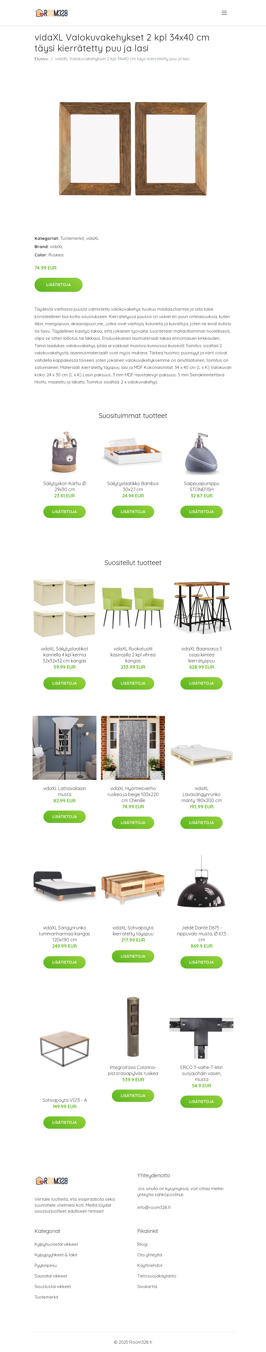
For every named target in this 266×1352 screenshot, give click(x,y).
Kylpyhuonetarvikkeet (56, 1244)
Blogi (142, 1244)
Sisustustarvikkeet (53, 1286)
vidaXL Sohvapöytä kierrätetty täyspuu (133, 931)
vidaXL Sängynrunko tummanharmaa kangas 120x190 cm (64, 934)
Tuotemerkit (72, 238)
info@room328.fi (154, 1207)
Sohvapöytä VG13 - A (65, 1100)
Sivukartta (147, 1286)
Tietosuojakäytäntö (156, 1276)
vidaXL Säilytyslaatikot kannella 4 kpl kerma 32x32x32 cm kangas (64, 655)
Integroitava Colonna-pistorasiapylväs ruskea (133, 1070)
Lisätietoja (58, 284)
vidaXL (92, 238)
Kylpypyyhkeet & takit (56, 1254)
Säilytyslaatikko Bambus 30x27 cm (133, 486)
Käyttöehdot (149, 1265)
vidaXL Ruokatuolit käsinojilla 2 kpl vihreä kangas (133, 655)
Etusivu (41, 58)
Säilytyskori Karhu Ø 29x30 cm (64, 486)
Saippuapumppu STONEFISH (201, 486)
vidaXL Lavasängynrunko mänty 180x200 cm (202, 794)
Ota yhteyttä (149, 1254)
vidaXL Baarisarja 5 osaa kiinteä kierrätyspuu (201, 655)
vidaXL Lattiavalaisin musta (64, 791)
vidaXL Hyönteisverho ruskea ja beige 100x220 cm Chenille (133, 794)
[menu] (224, 13)
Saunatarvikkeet (51, 1276)
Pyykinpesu (46, 1265)
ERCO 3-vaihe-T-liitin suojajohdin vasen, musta (201, 1073)
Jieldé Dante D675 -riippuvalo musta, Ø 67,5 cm (201, 934)
